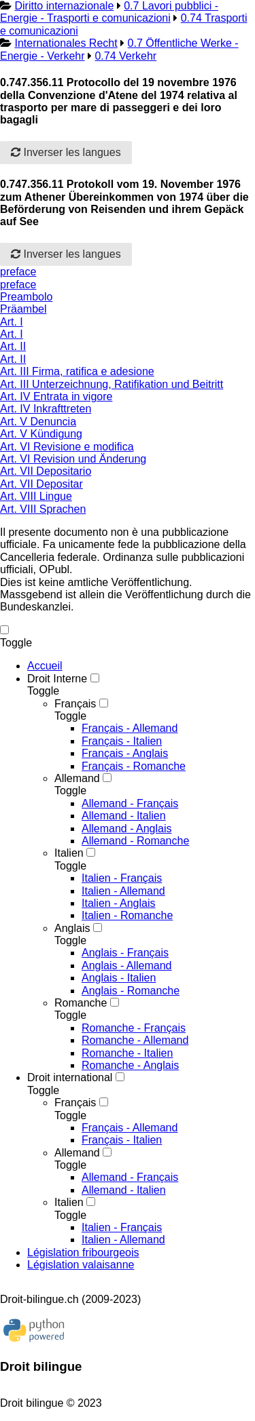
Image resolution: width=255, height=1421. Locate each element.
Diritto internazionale (64, 6)
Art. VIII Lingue (36, 496)
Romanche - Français (134, 1028)
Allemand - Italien (124, 815)
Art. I (11, 322)
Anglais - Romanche (131, 990)
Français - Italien (122, 741)
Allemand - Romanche (135, 840)
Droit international (69, 1077)
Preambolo (26, 297)
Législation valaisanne (80, 1264)
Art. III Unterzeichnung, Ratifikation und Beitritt (111, 384)
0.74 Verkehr (125, 56)
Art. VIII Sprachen (43, 509)
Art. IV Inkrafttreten (45, 408)
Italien (69, 853)
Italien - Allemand (123, 891)
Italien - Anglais (119, 903)
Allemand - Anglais (127, 828)
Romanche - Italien (127, 1053)
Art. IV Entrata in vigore (56, 396)
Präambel (23, 309)
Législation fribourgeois (83, 1252)
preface (18, 271)
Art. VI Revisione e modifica (67, 446)
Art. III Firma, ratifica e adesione (77, 371)
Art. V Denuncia (38, 421)
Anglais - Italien (119, 978)
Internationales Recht (65, 43)
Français (75, 703)
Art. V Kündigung (41, 434)
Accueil (45, 665)
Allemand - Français (130, 803)
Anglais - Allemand (127, 965)
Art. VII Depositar (41, 484)
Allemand (77, 778)
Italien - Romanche (127, 915)
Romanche (80, 1003)
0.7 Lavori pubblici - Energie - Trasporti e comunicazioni (109, 12)
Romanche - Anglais (130, 1065)
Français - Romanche (134, 766)
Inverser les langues (66, 152)
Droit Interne (57, 678)
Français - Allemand (129, 728)
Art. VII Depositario (45, 471)
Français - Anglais (125, 753)
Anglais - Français (125, 952)
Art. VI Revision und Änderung (73, 459)
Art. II (13, 346)
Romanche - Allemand (135, 1040)
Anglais (72, 928)
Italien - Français (122, 878)
